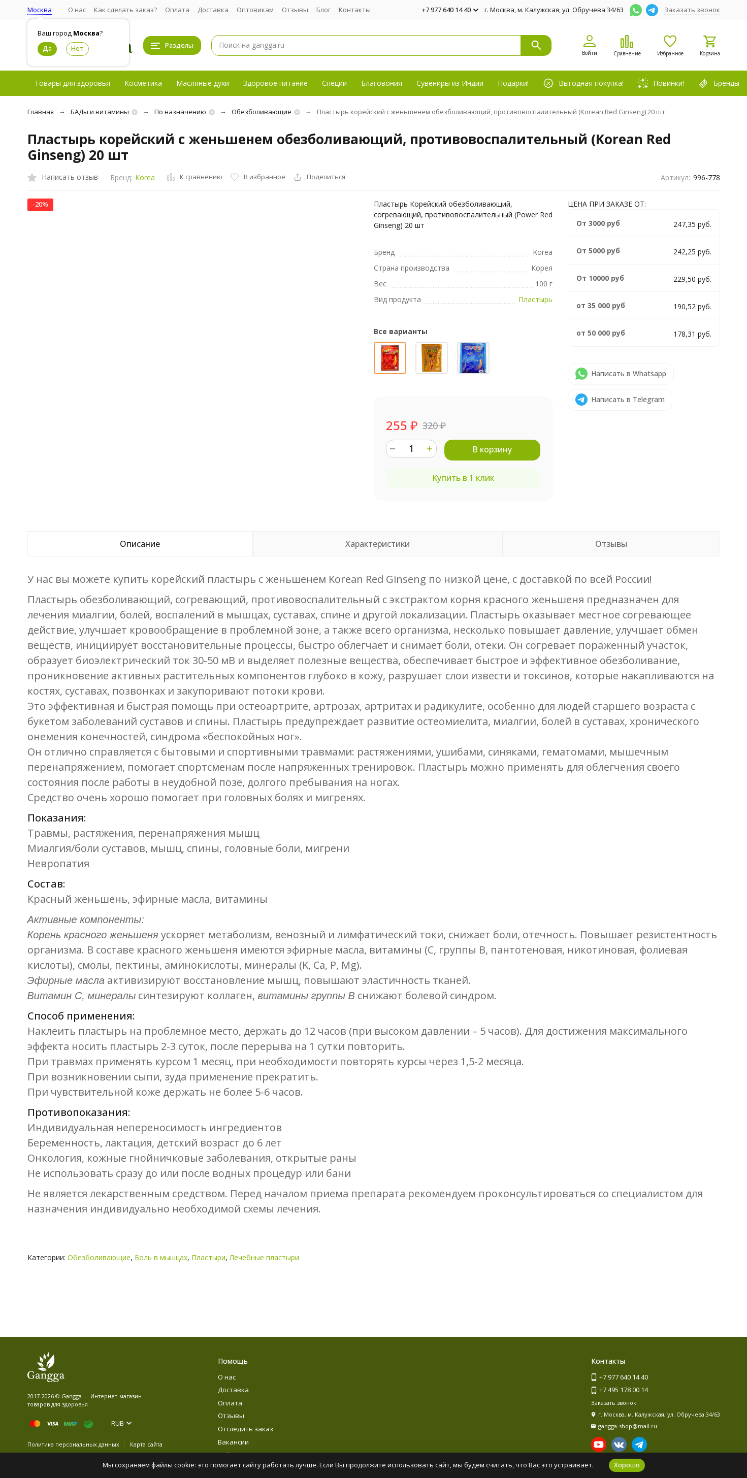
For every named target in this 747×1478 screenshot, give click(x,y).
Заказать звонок (692, 9)
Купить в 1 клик (463, 477)
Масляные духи (202, 83)
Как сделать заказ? (125, 9)
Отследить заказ (245, 1428)
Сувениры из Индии (449, 83)
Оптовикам (255, 9)
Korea (145, 177)
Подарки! (513, 83)
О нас (77, 9)
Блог (323, 9)
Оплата (177, 9)
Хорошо (627, 1464)
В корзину (492, 449)
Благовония (381, 83)
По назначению (180, 111)
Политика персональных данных (73, 1444)
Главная (40, 111)
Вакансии (233, 1442)
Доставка (213, 9)
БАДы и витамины (100, 111)
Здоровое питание (275, 83)
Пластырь (535, 299)
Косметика (143, 83)
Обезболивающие (261, 111)
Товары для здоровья (72, 83)
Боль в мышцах (161, 1257)
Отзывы (295, 9)
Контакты (355, 9)
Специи (334, 83)
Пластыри (208, 1257)
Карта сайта (146, 1444)
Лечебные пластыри (264, 1257)
